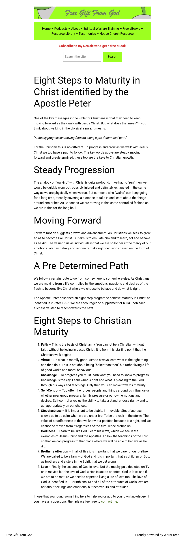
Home (46, 28)
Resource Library (63, 33)
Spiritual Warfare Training (101, 28)
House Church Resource (117, 33)
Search (112, 56)
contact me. (109, 501)
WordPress (171, 535)
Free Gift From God (19, 535)
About (75, 28)
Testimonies (87, 33)
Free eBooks (131, 28)
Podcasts (61, 28)
